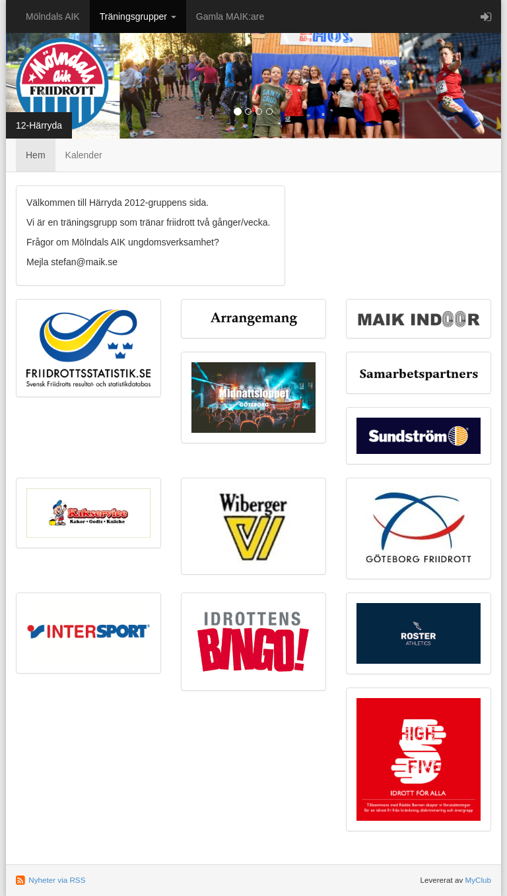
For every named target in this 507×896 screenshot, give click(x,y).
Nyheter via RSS (56, 880)
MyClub (478, 880)
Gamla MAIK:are (230, 16)
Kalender (83, 155)
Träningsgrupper (138, 16)
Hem (36, 155)
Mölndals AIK (53, 16)
